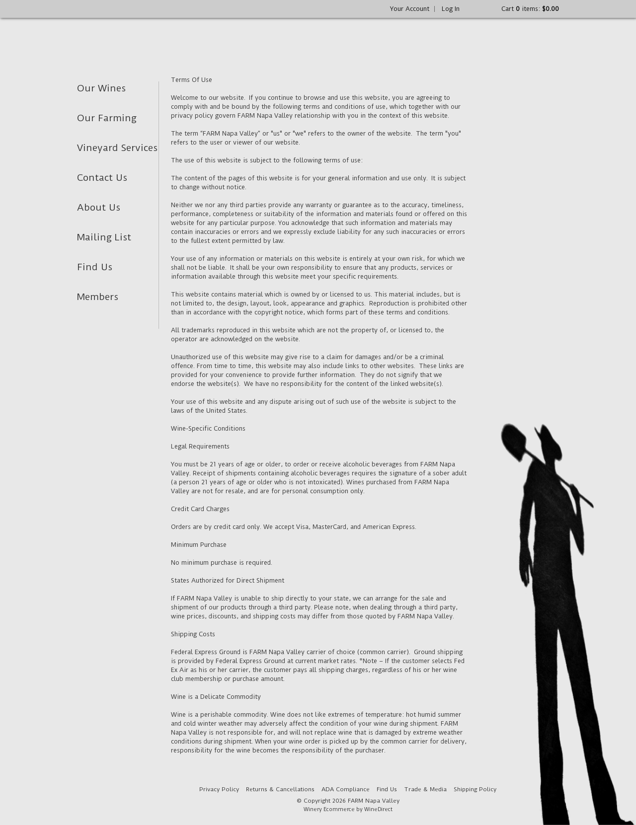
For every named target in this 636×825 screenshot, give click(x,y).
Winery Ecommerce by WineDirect (348, 809)
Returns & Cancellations (280, 789)
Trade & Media (425, 789)
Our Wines (101, 88)
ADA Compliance (345, 789)
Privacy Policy (219, 789)
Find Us (94, 267)
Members (97, 296)
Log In (451, 8)
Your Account (409, 8)
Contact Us (102, 177)
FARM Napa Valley (153, 40)
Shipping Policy (475, 789)
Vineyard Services (117, 147)
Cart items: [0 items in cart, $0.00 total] (530, 8)
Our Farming (107, 118)
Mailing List (104, 237)
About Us (98, 207)
